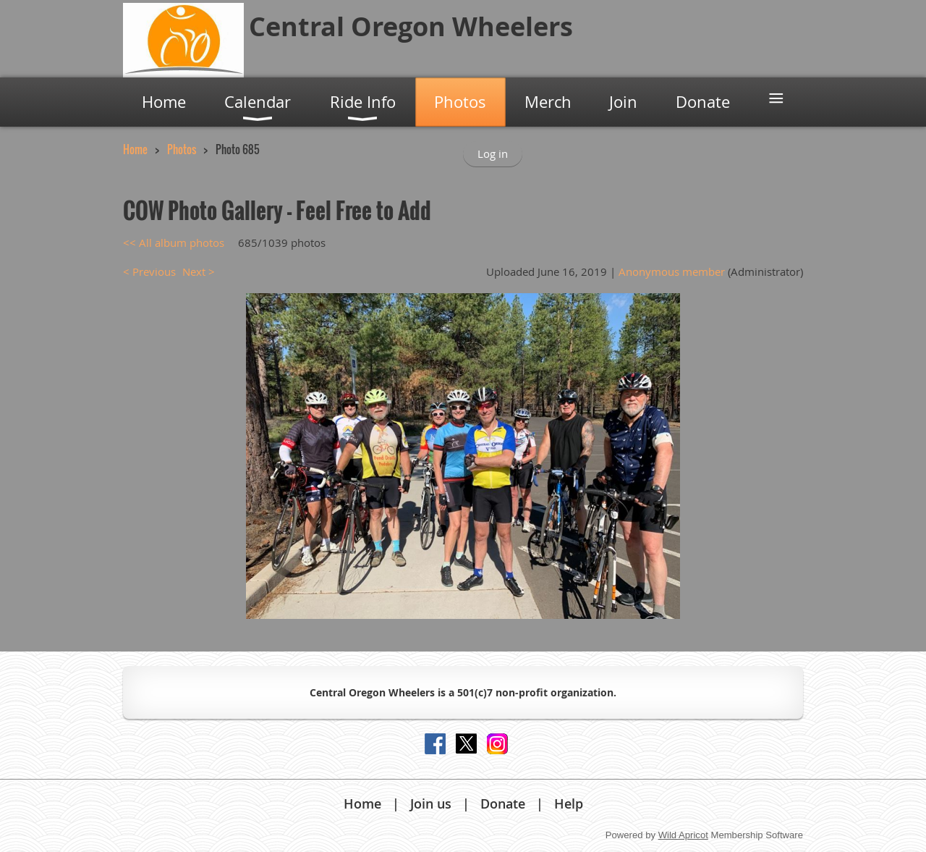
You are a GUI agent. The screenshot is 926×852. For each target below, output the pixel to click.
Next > (198, 271)
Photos (181, 149)
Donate (502, 803)
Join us (430, 803)
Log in (492, 153)
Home (135, 149)
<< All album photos (173, 242)
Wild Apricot (683, 835)
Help (568, 803)
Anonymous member (672, 271)
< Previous (149, 271)
